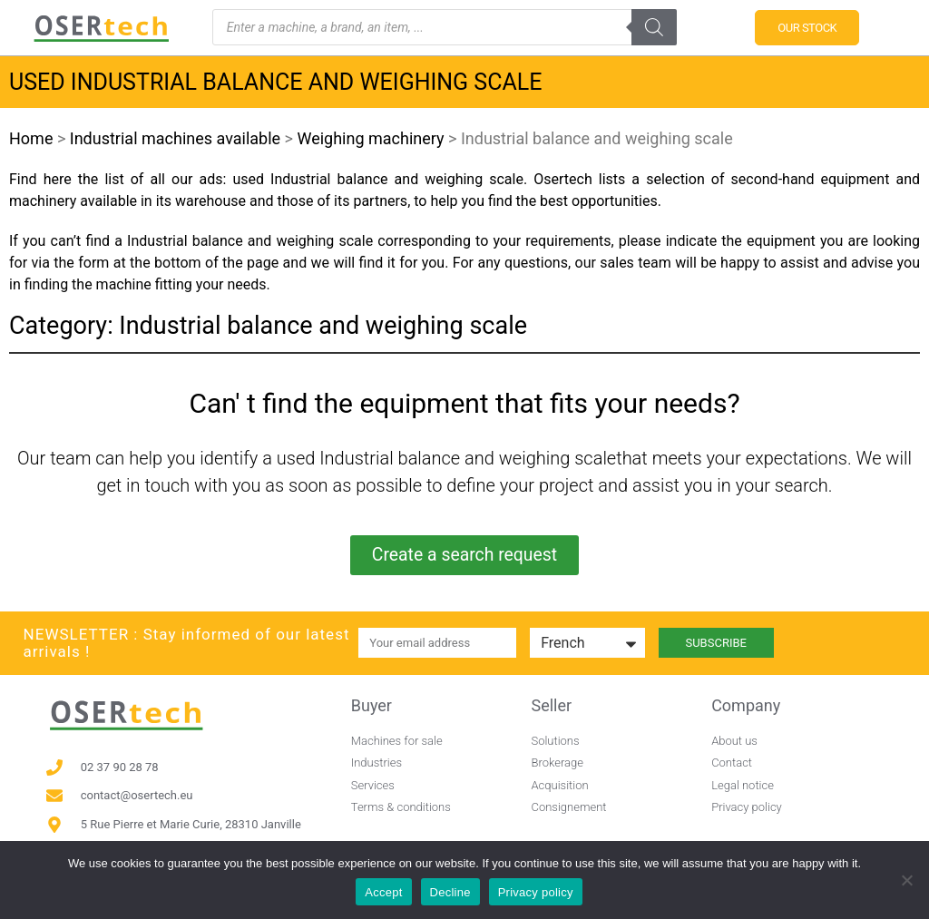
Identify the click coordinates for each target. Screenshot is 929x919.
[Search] (654, 27)
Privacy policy (535, 892)
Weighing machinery (370, 138)
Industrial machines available (175, 138)
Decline (450, 892)
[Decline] (906, 880)
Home (31, 138)
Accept (383, 892)
